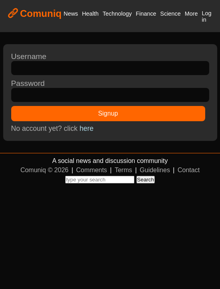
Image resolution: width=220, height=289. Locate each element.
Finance (146, 13)
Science (170, 13)
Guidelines (155, 170)
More (191, 13)
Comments (91, 170)
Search (145, 180)
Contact (189, 170)
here (87, 128)
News (71, 13)
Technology (117, 13)
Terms (123, 170)
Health (90, 13)
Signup (108, 113)
